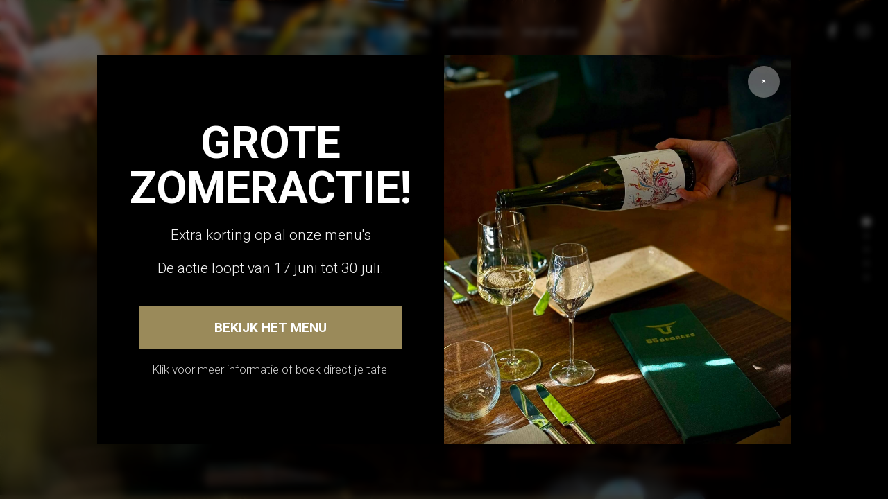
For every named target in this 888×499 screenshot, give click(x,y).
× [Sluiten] (764, 81)
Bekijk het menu (270, 327)
